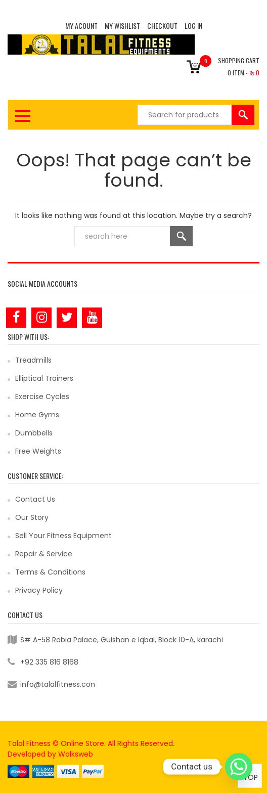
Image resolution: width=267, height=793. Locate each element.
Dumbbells (34, 433)
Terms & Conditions (50, 572)
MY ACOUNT (81, 25)
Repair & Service (43, 554)
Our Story (32, 517)
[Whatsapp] (238, 766)
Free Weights (38, 451)
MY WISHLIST (122, 25)
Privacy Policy (39, 590)
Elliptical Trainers (44, 378)
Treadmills (33, 360)
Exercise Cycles (42, 396)
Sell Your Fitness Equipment (63, 536)
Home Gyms (37, 415)
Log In (193, 25)
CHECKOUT (162, 25)
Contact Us (35, 499)
